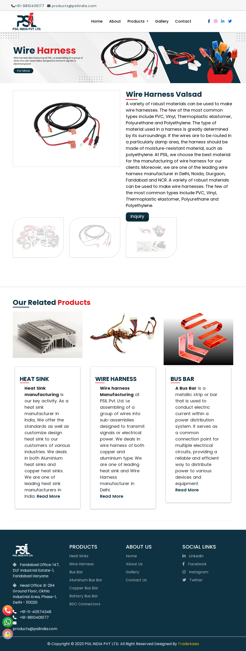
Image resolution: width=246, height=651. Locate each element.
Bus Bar (76, 572)
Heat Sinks (78, 556)
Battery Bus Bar (83, 596)
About (115, 21)
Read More (48, 496)
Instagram (195, 572)
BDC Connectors (84, 604)
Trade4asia (188, 644)
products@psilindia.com (69, 6)
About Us (134, 564)
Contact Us (136, 580)
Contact (183, 21)
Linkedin (193, 556)
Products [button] (136, 21)
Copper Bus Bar (83, 588)
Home (96, 21)
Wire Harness (81, 564)
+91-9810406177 (25, 6)
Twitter (192, 580)
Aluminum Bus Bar (85, 580)
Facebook (194, 564)
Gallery (161, 21)
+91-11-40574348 (32, 612)
